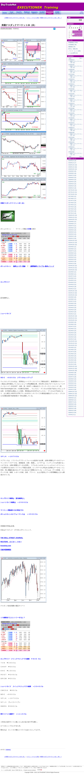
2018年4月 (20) (72, 181)
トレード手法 (27, 12)
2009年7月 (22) (72, 402)
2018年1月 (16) (72, 188)
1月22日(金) (71, 89)
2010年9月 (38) (72, 372)
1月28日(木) (71, 69)
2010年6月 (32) (72, 379)
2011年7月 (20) (72, 351)
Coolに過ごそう (11, 12)
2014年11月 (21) (72, 267)
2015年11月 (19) (72, 242)
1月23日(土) (71, 84)
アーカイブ (73, 158)
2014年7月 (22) (72, 276)
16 (81, 32)
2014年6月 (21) (72, 278)
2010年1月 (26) (72, 389)
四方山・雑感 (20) (73, 49)
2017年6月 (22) (72, 202)
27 (75, 35)
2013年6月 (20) (72, 303)
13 (75, 32)
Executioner (49, 12)
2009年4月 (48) (72, 408)
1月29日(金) (71, 64)
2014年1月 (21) (72, 288)
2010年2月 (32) (72, 387)
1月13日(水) (71, 118)
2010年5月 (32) (72, 381)
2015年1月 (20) (72, 263)
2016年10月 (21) (72, 219)
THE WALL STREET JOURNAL (11, 538)
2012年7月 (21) (72, 326)
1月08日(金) (71, 132)
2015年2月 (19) (72, 261)
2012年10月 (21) (72, 320)
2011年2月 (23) (72, 362)
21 (77, 34)
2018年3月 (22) (72, 183)
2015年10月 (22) (72, 244)
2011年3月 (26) (72, 360)
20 (75, 34)
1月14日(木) (71, 113)
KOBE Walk (57, 12)
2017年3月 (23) (72, 209)
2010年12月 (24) (72, 366)
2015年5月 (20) (72, 255)
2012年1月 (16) (72, 339)
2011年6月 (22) (72, 353)
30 (81, 35)
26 (73, 35)
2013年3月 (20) (72, 309)
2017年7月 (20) (72, 200)
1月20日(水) (71, 98)
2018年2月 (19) (72, 186)
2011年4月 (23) (72, 358)
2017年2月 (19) (72, 211)
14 (77, 32)
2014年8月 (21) (72, 274)
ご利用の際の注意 (81, 13)
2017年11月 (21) (72, 192)
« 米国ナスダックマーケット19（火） (14, 17)
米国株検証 (8, 749)
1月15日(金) (71, 108)
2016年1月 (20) (72, 238)
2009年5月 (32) (72, 406)
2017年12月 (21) (72, 190)
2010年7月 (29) (72, 377)
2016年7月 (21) (72, 225)
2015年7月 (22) (72, 251)
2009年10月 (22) (72, 395)
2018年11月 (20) (72, 167)
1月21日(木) (71, 93)
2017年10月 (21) (72, 194)
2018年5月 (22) (72, 179)
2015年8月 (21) (72, 249)
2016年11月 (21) (72, 217)
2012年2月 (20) (72, 337)
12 (73, 32)
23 (81, 34)
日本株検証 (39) (72, 44)
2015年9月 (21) (72, 246)
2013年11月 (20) (72, 293)
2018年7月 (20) (72, 175)
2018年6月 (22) (72, 177)
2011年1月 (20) (72, 364)
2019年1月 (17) (72, 162)
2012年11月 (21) (72, 318)
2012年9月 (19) (72, 322)
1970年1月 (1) (72, 414)
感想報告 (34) (71, 46)
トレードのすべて (19, 12)
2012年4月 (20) (72, 332)
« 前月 (69, 26)
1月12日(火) (71, 122)
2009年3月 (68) (72, 410)
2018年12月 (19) (72, 165)
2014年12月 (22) (72, 265)
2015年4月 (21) (72, 257)
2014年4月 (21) (72, 282)
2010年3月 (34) (72, 385)
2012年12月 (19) (72, 316)
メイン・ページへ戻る (33, 17)
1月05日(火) (71, 147)
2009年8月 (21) (72, 400)
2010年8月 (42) (72, 374)
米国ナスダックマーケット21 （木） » (51, 17)
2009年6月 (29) (72, 404)
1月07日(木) (71, 137)
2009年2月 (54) (72, 412)
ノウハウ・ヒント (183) (74, 51)
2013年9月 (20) (72, 297)
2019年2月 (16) (72, 160)
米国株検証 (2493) (73, 42)
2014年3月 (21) (72, 284)
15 (79, 32)
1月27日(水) (71, 74)
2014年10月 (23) (72, 270)
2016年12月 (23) (72, 215)
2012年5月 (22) (72, 330)
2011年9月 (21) (72, 347)
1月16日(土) (71, 103)
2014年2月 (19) (72, 286)
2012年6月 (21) (72, 328)
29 (79, 35)
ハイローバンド (42, 12)
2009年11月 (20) (72, 393)
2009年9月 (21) (72, 398)
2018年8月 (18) (72, 173)
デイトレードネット (5, 12)
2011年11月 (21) (72, 343)
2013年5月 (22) (72, 305)
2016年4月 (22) (72, 232)
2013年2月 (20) (72, 311)
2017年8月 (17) (72, 198)
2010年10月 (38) (72, 370)
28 (77, 35)
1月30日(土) (71, 59)
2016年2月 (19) (72, 236)
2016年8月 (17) (72, 223)
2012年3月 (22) (72, 335)
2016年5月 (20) (72, 230)
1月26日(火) (71, 79)
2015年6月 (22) (72, 253)
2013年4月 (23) (72, 307)
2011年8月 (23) (72, 349)
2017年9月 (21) (72, 196)
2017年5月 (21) (72, 204)
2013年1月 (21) (72, 314)
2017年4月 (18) (72, 207)
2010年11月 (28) (72, 368)
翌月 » (80, 26)
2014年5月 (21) (72, 280)
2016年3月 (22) (72, 234)
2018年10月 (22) (72, 169)
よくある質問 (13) (73, 53)
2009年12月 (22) (72, 391)
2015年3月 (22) (72, 259)
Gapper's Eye (34, 12)
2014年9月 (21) (72, 272)
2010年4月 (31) (72, 383)
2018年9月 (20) (72, 171)
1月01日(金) (71, 152)
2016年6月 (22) (72, 228)
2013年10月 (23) (72, 295)
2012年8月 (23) (72, 324)
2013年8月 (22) (72, 299)
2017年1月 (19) (72, 213)
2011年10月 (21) (72, 345)
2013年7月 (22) (72, 301)
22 (79, 34)
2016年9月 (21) (72, 221)
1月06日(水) (71, 142)
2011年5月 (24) (72, 356)
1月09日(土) (71, 127)
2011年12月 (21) (72, 341)
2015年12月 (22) (72, 240)
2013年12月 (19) (72, 290)
